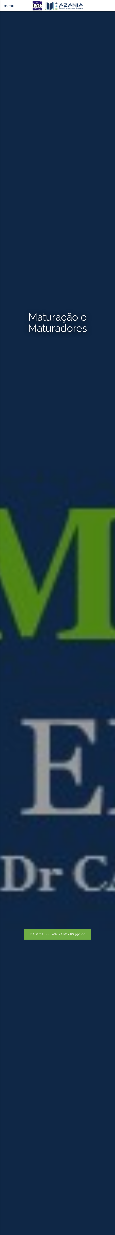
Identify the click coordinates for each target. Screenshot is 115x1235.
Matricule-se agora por (57, 934)
